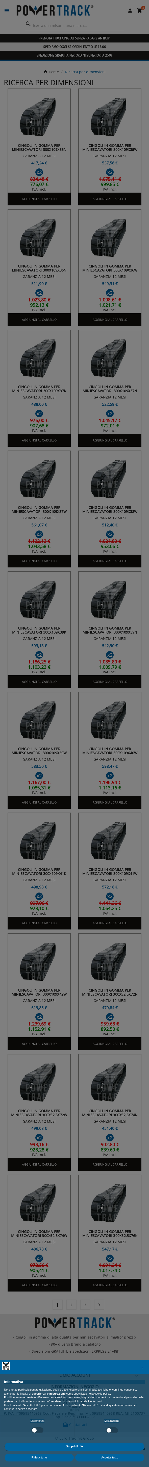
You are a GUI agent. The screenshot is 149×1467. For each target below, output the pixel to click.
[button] (142, 1368)
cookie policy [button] (102, 1393)
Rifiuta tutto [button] (39, 1457)
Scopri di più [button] (74, 1446)
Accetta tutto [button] (109, 1457)
